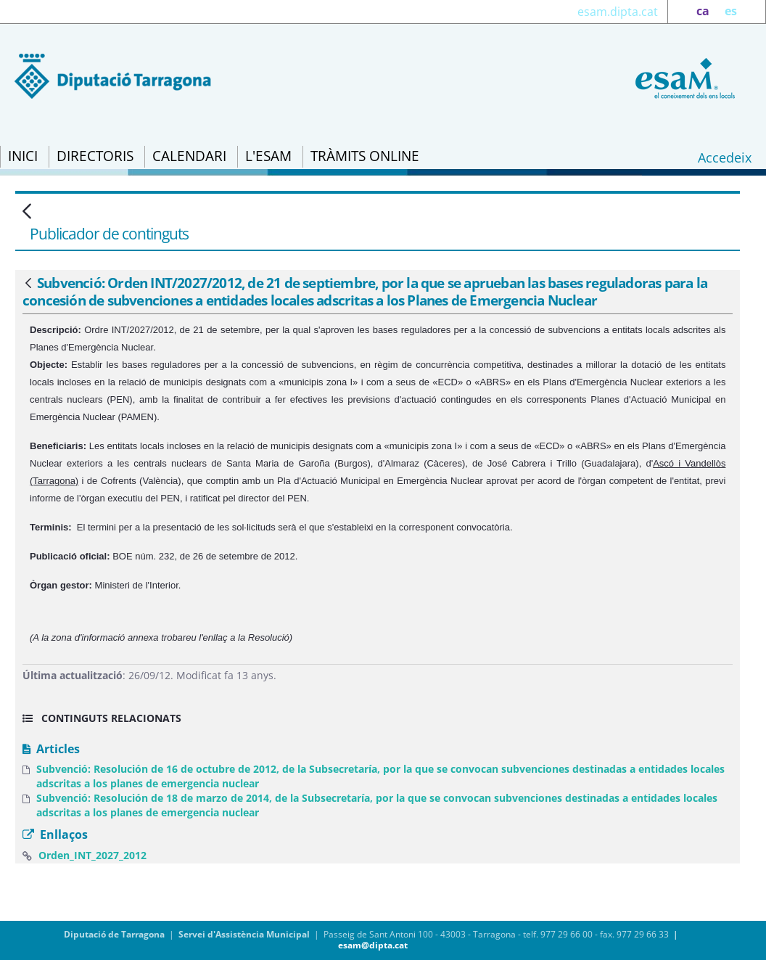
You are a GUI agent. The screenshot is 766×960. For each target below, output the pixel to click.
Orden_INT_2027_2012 (92, 855)
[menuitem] (23, 157)
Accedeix (724, 157)
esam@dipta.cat (373, 945)
